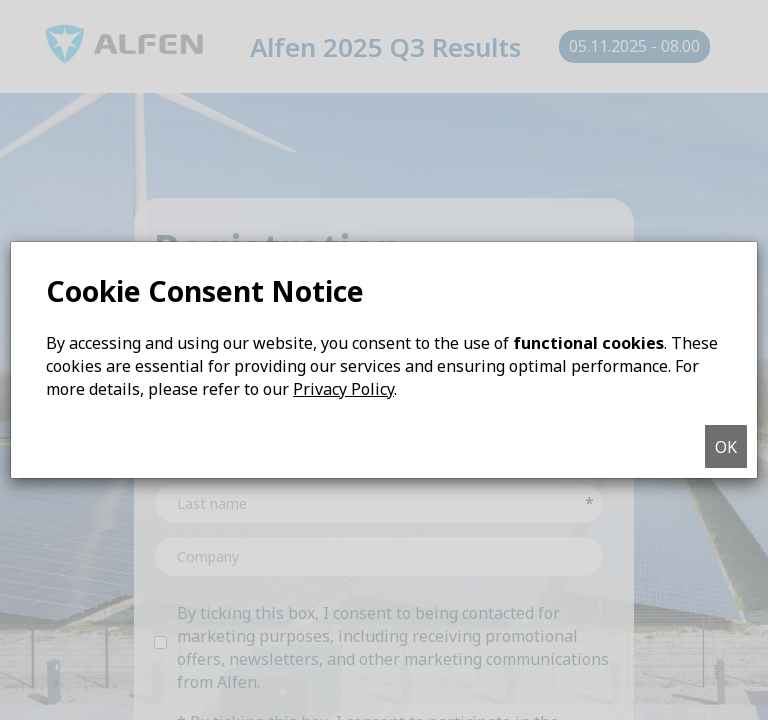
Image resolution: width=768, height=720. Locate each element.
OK (726, 447)
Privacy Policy (343, 389)
